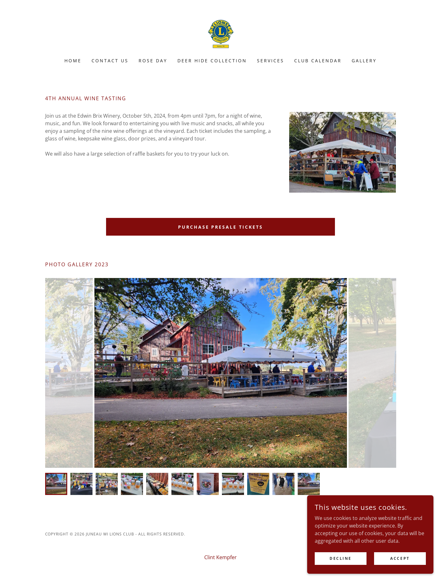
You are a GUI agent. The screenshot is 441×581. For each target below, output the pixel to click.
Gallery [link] (364, 61)
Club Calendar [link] (318, 61)
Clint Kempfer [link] (220, 557)
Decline (341, 558)
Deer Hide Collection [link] (212, 61)
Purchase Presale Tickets (220, 227)
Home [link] (72, 61)
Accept (399, 558)
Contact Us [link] (110, 61)
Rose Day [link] (153, 61)
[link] (220, 32)
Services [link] (270, 61)
